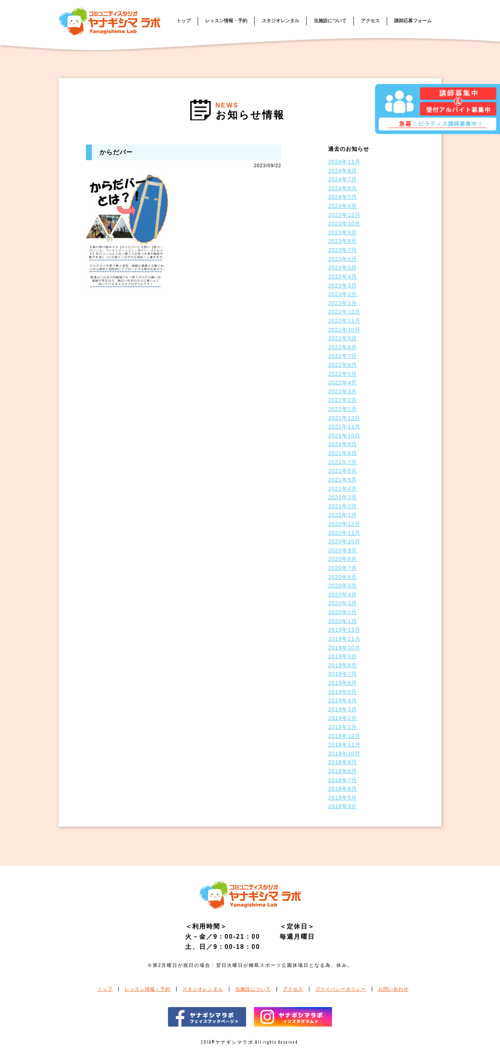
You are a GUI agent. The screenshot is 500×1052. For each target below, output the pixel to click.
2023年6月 (342, 259)
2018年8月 (342, 771)
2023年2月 (342, 294)
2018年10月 (344, 753)
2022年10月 (344, 330)
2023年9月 (342, 232)
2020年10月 (344, 541)
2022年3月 (342, 391)
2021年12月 (344, 418)
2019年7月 (342, 674)
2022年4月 (342, 382)
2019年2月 (342, 718)
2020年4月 (342, 594)
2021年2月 (342, 506)
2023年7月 (342, 250)
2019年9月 (342, 656)
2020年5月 (342, 585)
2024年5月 (342, 197)
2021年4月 (342, 489)
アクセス (370, 20)
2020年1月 (342, 621)
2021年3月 (342, 497)
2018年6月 (342, 789)
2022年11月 (344, 321)
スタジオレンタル (280, 20)
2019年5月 (342, 692)
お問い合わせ (393, 989)
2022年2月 (342, 400)
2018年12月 (344, 736)
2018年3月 (342, 806)
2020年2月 (342, 612)
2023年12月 (344, 215)
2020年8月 (342, 559)
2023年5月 (342, 267)
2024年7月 (342, 179)
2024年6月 (342, 188)
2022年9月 (342, 338)
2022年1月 (342, 409)
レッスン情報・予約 (226, 20)
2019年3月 (342, 709)
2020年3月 (342, 603)
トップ (184, 20)
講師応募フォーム (413, 20)
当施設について (330, 20)
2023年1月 (342, 303)
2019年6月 (342, 683)
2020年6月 (342, 577)
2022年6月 (342, 365)
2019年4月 (342, 700)
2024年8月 (342, 171)
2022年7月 (342, 356)
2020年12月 (344, 524)
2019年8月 (342, 665)
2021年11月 (344, 426)
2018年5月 (342, 798)
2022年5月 (342, 374)
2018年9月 (342, 762)
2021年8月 (342, 453)
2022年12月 (344, 312)
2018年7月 (342, 780)
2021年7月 (342, 462)
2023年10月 (344, 223)
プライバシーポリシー (340, 989)
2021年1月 (342, 515)
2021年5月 (342, 480)
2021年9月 (342, 444)
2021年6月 (342, 471)
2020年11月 (344, 533)
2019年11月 (344, 639)
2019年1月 (342, 727)
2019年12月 (344, 630)
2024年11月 (344, 162)
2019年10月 (344, 648)
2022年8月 (342, 347)
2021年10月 (344, 435)
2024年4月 (342, 206)
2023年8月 (342, 241)
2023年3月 (342, 285)
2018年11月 (344, 744)
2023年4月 (342, 276)
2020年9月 (342, 550)
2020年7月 (342, 568)
